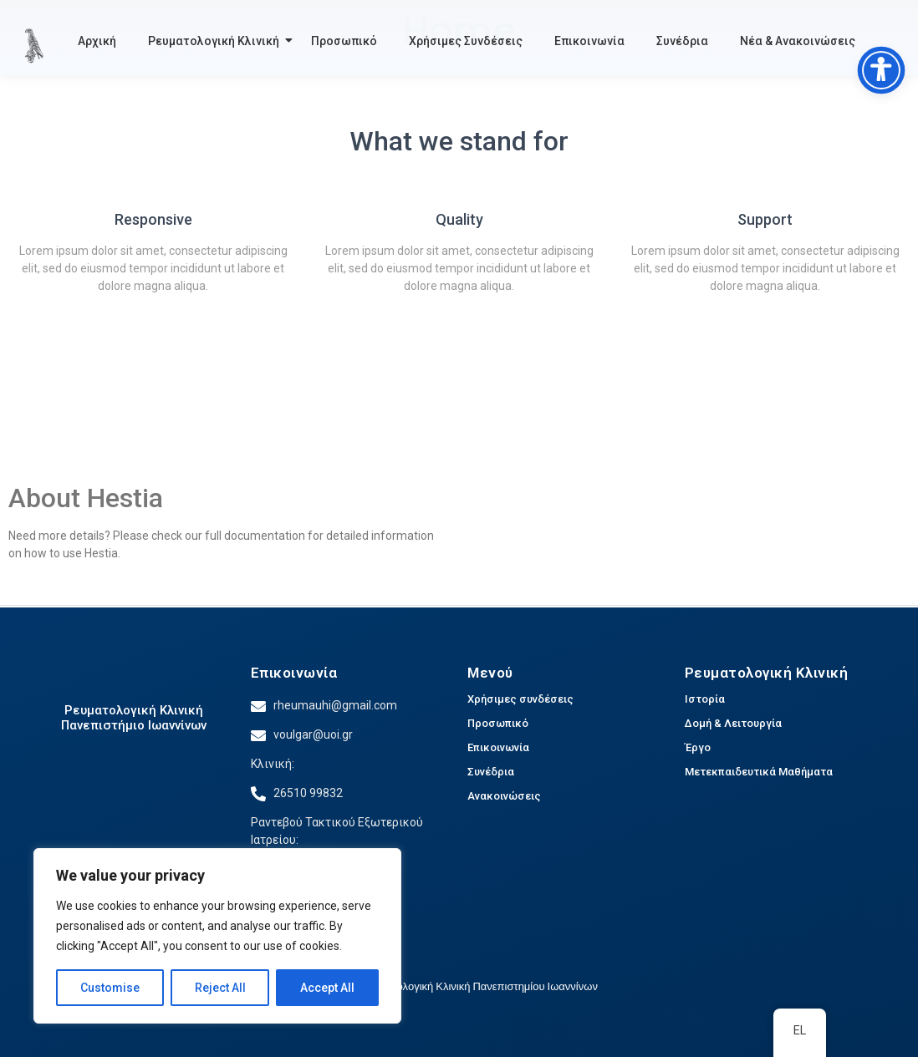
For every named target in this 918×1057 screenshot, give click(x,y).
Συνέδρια (682, 41)
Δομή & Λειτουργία (733, 723)
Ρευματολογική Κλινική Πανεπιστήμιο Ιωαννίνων (134, 718)
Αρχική (97, 41)
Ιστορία (705, 699)
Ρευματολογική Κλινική (216, 41)
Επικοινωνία (589, 41)
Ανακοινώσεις (504, 796)
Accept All (327, 987)
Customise (110, 987)
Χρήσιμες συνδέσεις (520, 699)
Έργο (698, 747)
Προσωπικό (344, 41)
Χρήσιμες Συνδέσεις (466, 41)
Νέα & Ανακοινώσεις (797, 41)
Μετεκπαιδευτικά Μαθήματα (759, 771)
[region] (217, 936)
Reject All (220, 987)
